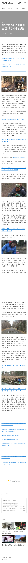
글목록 (10, 8)
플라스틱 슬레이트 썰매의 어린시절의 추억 (10, 435)
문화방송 (5, 500)
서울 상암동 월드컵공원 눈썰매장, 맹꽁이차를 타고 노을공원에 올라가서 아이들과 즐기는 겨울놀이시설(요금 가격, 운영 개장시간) (13, 416)
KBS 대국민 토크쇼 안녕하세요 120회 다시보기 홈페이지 (12, 119)
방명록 (16, 8)
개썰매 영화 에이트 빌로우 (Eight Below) (9, 439)
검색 (22, 3)
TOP (25, 558)
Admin (23, 8)
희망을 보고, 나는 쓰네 (12, 3)
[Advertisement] (14, 481)
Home (3, 8)
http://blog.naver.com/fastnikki (19, 157)
